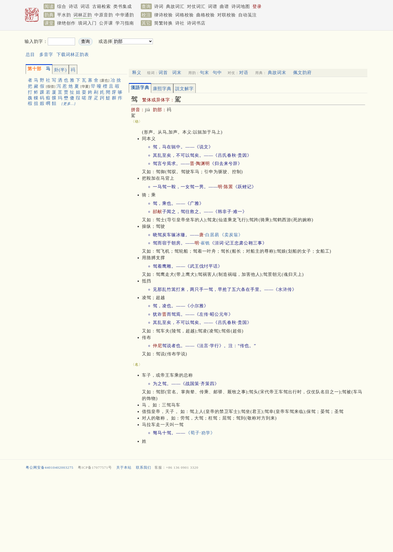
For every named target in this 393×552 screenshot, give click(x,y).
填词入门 (87, 23)
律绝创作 (66, 23)
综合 (61, 6)
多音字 (46, 54)
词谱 (212, 6)
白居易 (212, 234)
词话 (85, 6)
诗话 (73, 6)
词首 (163, 72)
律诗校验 (163, 15)
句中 (217, 72)
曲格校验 (205, 15)
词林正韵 (82, 15)
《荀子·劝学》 (200, 432)
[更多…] (68, 104)
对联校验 (226, 15)
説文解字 (184, 88)
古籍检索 (101, 6)
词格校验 (184, 15)
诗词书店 (196, 23)
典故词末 (277, 72)
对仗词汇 (196, 6)
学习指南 (124, 23)
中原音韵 (103, 15)
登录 (257, 6)
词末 (176, 72)
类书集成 (122, 6)
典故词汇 (175, 6)
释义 (136, 72)
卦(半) (60, 69)
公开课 (106, 23)
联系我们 (143, 467)
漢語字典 (140, 87)
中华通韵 (124, 15)
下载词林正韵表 (72, 54)
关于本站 (124, 467)
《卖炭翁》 (231, 234)
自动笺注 (247, 15)
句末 (204, 72)
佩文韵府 (302, 72)
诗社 (179, 23)
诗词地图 (240, 6)
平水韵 (64, 15)
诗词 (158, 6)
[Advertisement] (247, 46)
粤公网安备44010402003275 (49, 467)
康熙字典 (162, 88)
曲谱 (224, 6)
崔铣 (205, 243)
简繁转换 (163, 23)
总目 (30, 54)
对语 (243, 72)
